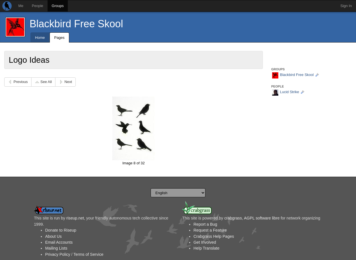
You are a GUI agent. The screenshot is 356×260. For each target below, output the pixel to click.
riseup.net (75, 218)
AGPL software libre (262, 218)
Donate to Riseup (60, 230)
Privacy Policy (57, 254)
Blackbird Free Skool (76, 24)
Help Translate (206, 248)
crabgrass (233, 218)
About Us (53, 236)
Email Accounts (59, 242)
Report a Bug (205, 224)
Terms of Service (88, 254)
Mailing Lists (56, 248)
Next (68, 82)
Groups (58, 6)
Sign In (346, 6)
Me (20, 6)
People (37, 6)
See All (46, 82)
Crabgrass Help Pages (213, 236)
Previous (21, 82)
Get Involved (204, 242)
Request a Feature (210, 230)
